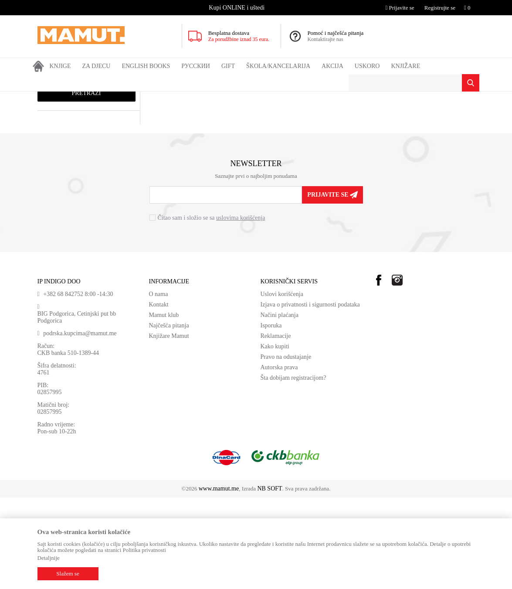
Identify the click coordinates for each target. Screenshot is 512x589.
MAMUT (47, 97)
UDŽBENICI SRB (156, 97)
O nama (158, 385)
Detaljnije (48, 558)
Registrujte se (439, 7)
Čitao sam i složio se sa (211, 309)
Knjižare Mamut (169, 427)
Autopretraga (281, 114)
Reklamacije (276, 427)
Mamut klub (164, 406)
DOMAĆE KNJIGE (110, 97)
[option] (237, 7)
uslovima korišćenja (240, 309)
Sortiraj (316, 114)
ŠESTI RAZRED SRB (206, 97)
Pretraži (86, 184)
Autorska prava (279, 459)
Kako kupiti (275, 438)
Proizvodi (73, 97)
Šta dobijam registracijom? (293, 469)
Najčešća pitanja (169, 417)
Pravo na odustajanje (286, 448)
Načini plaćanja (279, 406)
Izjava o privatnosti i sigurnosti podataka (310, 396)
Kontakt (159, 396)
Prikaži (380, 114)
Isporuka (271, 417)
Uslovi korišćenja (282, 385)
